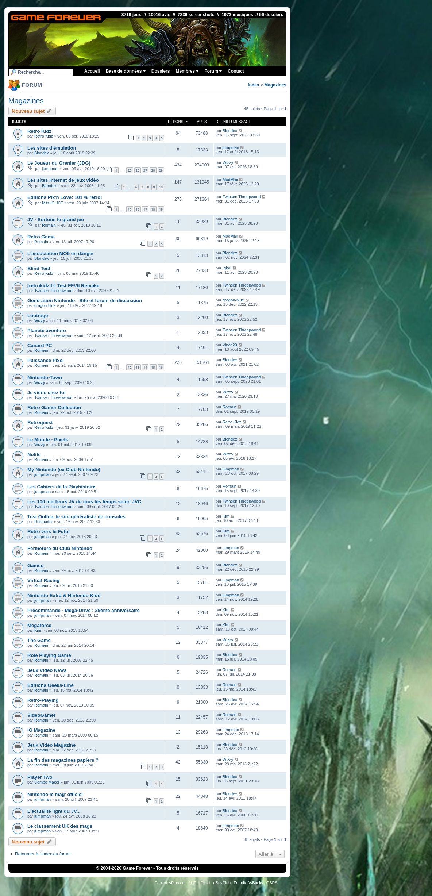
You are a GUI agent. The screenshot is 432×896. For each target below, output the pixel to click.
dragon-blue (45, 305)
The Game (39, 640)
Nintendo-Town (44, 377)
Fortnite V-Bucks (248, 883)
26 (137, 170)
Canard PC (39, 345)
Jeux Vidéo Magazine (51, 745)
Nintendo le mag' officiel (55, 794)
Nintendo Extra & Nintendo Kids (63, 595)
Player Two (40, 777)
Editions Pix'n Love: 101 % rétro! (64, 197)
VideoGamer (41, 715)
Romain (49, 225)
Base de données (126, 71)
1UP (192, 883)
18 (153, 209)
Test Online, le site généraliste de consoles (76, 516)
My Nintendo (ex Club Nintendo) (63, 469)
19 (161, 209)
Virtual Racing (43, 580)
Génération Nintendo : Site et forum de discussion (84, 300)
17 (145, 209)
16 (137, 209)
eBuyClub (222, 883)
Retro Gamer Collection (54, 407)
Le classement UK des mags (59, 826)
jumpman (231, 147)
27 (145, 170)
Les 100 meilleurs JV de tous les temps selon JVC (84, 501)
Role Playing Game (49, 655)
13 (137, 367)
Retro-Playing (43, 700)
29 (161, 170)
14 (145, 367)
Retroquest (40, 422)
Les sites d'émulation (51, 148)
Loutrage (37, 315)
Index (253, 85)
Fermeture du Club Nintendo (59, 548)
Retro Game (41, 236)
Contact (236, 71)
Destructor (43, 521)
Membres (187, 71)
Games (35, 565)
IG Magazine (41, 730)
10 (161, 187)
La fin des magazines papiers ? (63, 760)
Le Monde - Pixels (47, 439)
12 (129, 367)
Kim (226, 516)
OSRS (272, 883)
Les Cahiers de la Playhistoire (61, 486)
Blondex (230, 130)
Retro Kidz (39, 131)
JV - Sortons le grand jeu (55, 219)
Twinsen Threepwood (242, 197)
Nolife (34, 454)
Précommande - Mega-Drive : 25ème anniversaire (83, 610)
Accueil (92, 71)
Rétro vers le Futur (48, 531)
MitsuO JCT (52, 203)
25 (129, 170)
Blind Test (38, 268)
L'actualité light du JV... (54, 811)
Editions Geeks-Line (50, 685)
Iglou (227, 268)
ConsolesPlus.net (170, 883)
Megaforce (39, 625)
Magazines (275, 85)
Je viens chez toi (46, 392)
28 (153, 170)
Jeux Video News (47, 670)
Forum (213, 71)
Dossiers (160, 71)
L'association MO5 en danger (60, 253)
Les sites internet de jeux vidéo (63, 180)
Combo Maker (46, 782)
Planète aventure (46, 330)
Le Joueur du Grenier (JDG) (58, 163)
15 (129, 209)
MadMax (230, 179)
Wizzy (228, 162)
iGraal (205, 883)
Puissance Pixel (45, 360)
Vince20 (230, 345)
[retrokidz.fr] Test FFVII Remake (63, 285)
